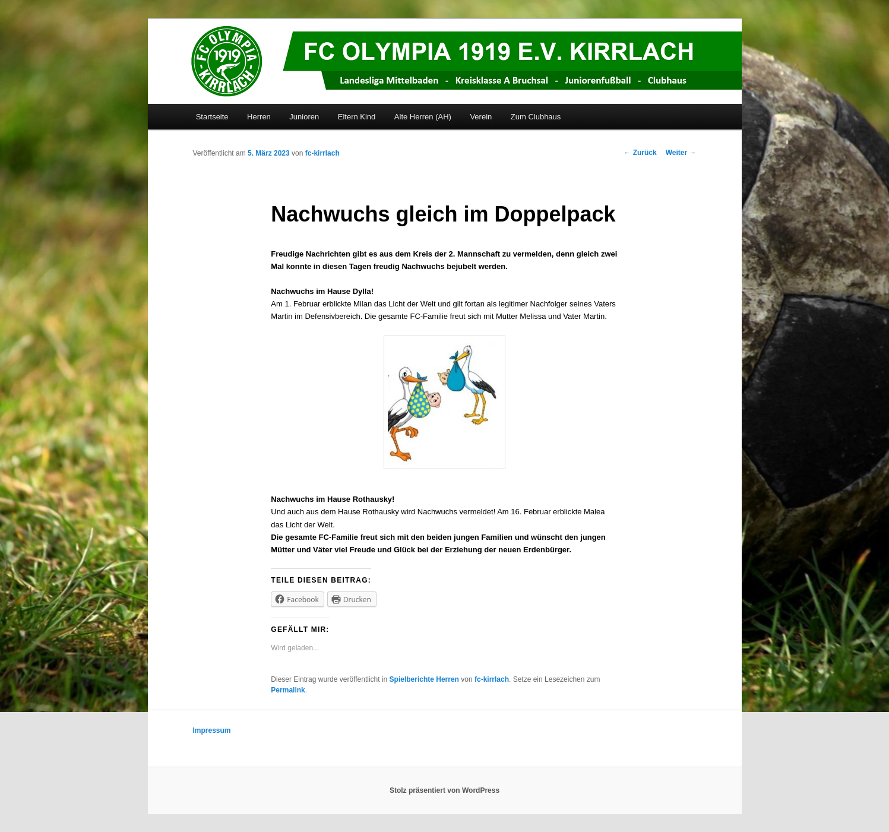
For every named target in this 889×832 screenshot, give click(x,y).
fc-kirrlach (322, 153)
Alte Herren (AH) (422, 116)
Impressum (212, 730)
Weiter (681, 152)
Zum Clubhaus (536, 116)
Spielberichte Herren (424, 679)
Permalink (288, 690)
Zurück (640, 152)
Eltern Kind (357, 116)
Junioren (304, 116)
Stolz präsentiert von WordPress (444, 790)
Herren (259, 116)
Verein (481, 116)
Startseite (212, 116)
